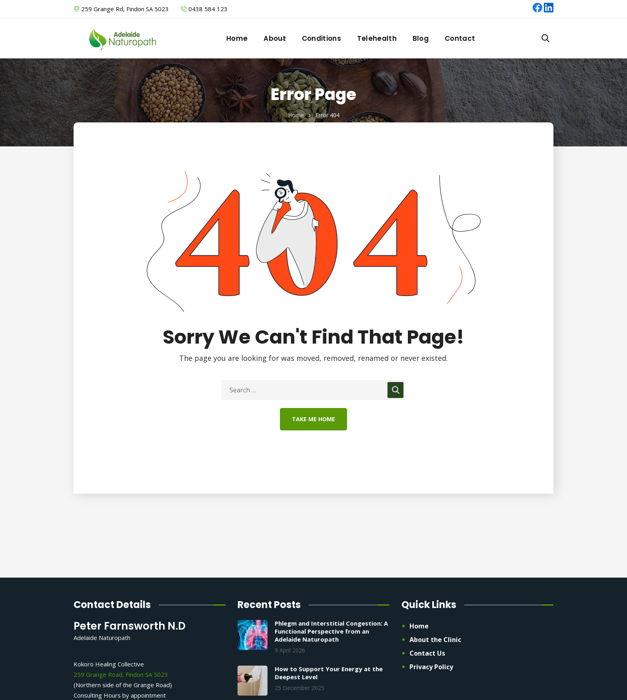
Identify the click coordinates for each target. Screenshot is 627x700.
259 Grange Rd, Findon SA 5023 (124, 9)
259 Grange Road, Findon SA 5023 (121, 674)
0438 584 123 (208, 9)
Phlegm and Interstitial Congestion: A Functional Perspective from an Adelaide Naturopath (331, 631)
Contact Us (427, 653)
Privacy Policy (431, 666)
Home (296, 115)
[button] (545, 38)
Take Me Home (313, 419)
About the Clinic (435, 639)
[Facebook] (538, 10)
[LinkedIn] (548, 10)
